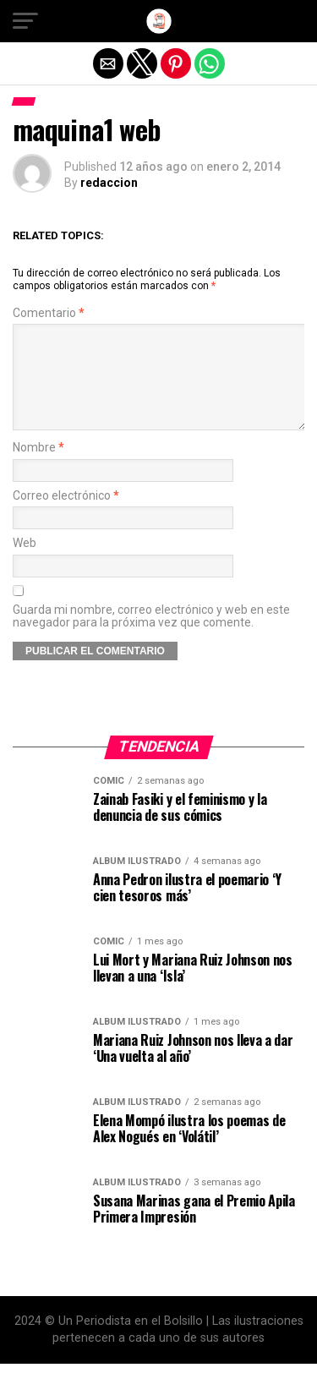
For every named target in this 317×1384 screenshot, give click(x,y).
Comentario (49, 313)
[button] (25, 21)
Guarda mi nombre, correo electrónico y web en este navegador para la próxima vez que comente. (151, 636)
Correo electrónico (66, 516)
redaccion (109, 182)
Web (24, 563)
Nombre (38, 468)
